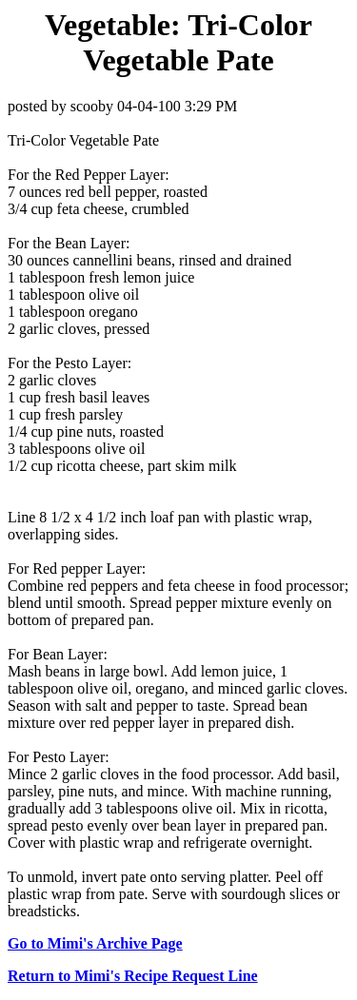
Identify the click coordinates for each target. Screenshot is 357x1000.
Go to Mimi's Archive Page (95, 943)
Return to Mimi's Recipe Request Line (133, 976)
